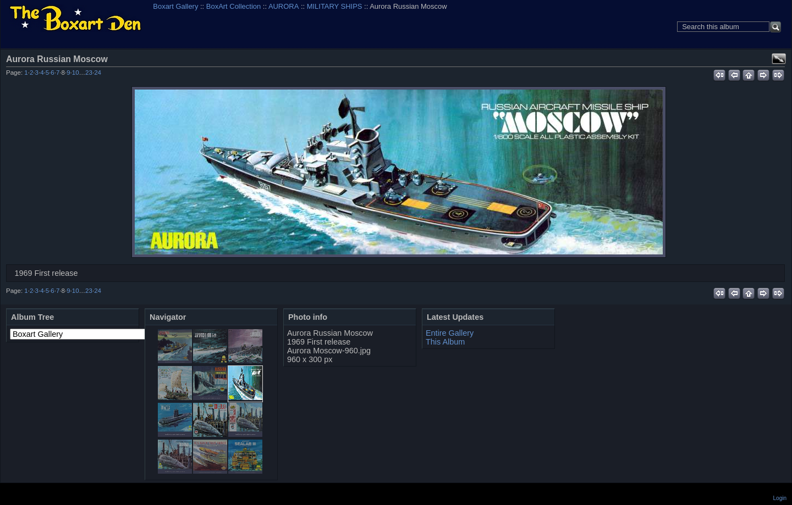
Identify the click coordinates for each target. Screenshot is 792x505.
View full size (779, 59)
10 (75, 72)
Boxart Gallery (175, 6)
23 (88, 72)
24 (97, 72)
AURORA (283, 6)
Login (780, 498)
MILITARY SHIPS (334, 6)
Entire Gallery (450, 333)
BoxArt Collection (233, 6)
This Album (445, 341)
